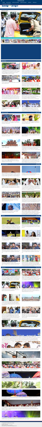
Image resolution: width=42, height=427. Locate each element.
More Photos (38, 112)
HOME (4, 2)
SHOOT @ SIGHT (23, 2)
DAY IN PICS (8, 2)
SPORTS (29, 2)
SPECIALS (34, 2)
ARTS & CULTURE (15, 2)
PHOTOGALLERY (12, 0)
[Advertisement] (21, 51)
